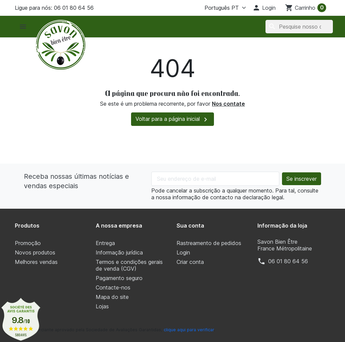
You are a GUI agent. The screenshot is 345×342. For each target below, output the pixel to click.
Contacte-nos (113, 287)
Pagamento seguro (119, 278)
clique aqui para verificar (189, 329)
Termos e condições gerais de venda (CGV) (129, 265)
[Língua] (223, 8)
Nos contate (228, 103)
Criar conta (190, 262)
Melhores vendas (36, 262)
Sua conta (190, 225)
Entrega (105, 243)
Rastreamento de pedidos (209, 243)
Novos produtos (35, 252)
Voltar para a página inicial (172, 119)
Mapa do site (112, 297)
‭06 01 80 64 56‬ (288, 261)
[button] (264, 8)
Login (183, 252)
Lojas (102, 306)
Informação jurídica (119, 252)
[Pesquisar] (299, 26)
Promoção (28, 243)
